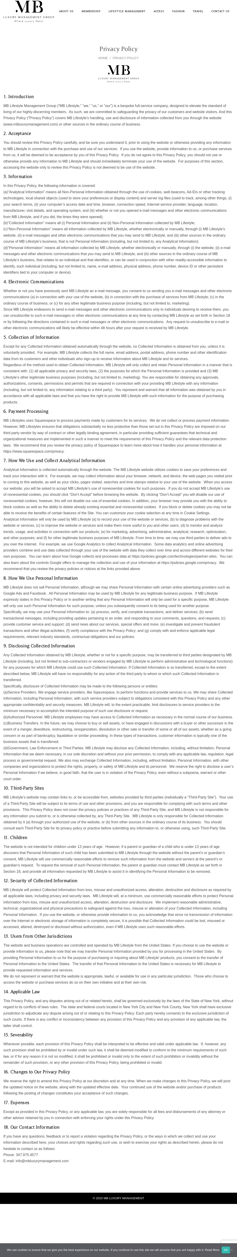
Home (103, 58)
